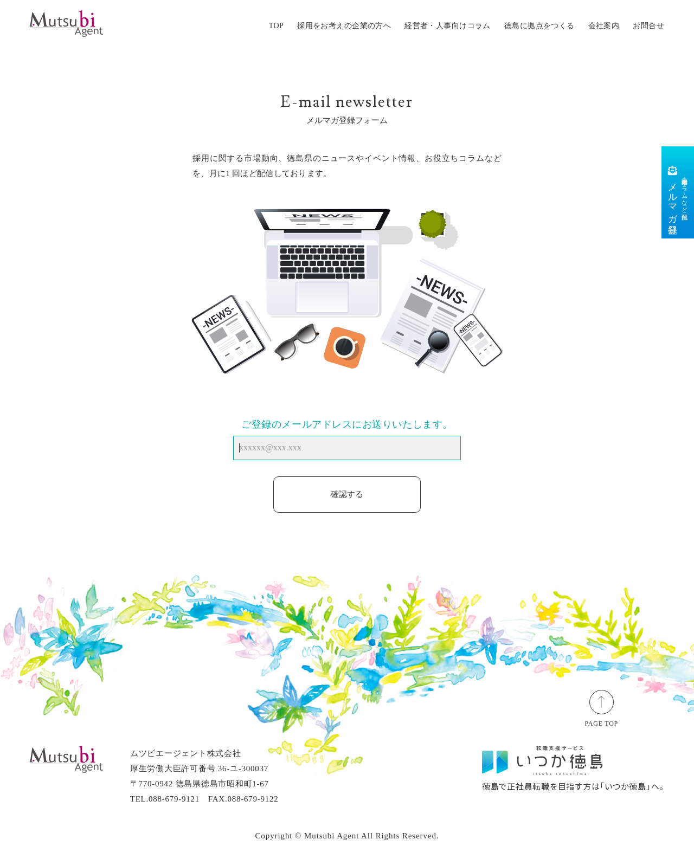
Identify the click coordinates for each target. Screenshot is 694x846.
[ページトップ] (601, 701)
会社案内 (604, 26)
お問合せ (648, 26)
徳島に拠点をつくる (539, 26)
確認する (347, 494)
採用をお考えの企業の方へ (344, 26)
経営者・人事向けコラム (447, 26)
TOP (276, 26)
